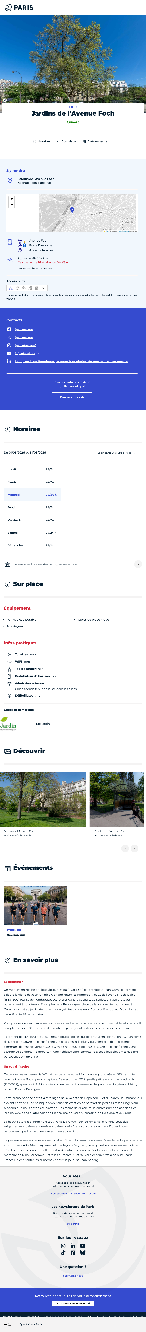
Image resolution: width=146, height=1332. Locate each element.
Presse (78, 1316)
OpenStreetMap (124, 231)
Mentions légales (13, 1316)
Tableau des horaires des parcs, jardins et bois (45, 564)
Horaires (42, 141)
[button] (72, 210)
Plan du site (136, 1316)
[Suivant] (134, 848)
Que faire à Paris (31, 1324)
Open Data (92, 1316)
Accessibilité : (49, 1316)
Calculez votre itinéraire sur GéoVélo (43, 262)
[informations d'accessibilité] (27, 288)
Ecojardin (27, 724)
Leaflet (107, 231)
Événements (95, 141)
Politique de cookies (113, 1316)
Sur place (66, 141)
